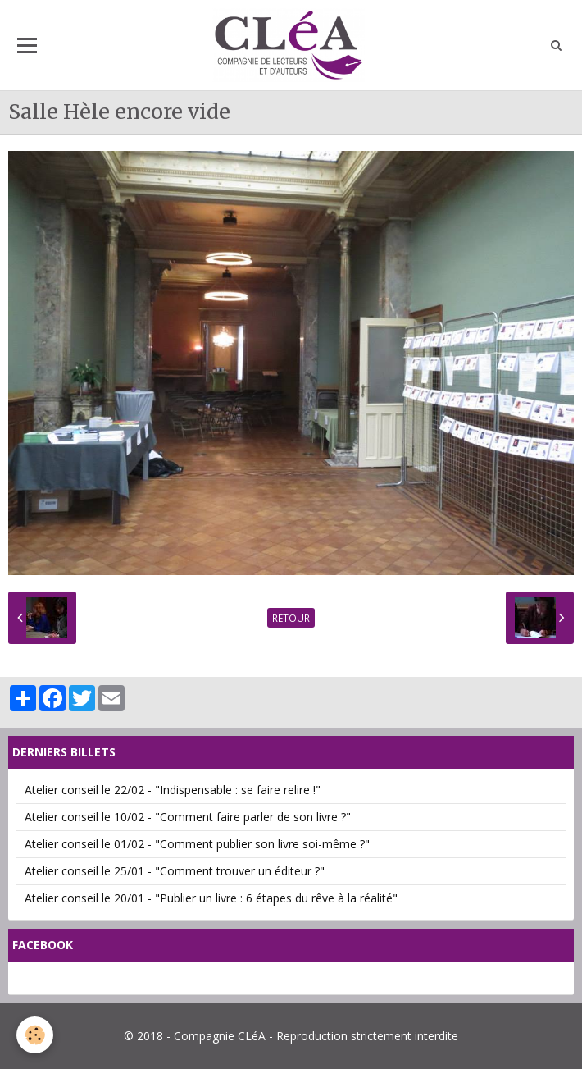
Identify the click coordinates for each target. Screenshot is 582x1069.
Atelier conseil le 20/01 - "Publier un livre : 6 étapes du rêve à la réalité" (211, 898)
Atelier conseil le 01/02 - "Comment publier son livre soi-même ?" (197, 844)
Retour (291, 617)
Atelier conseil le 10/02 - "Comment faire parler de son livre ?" (188, 817)
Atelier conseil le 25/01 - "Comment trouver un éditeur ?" (175, 871)
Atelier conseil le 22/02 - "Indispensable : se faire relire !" (173, 789)
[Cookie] (34, 1034)
